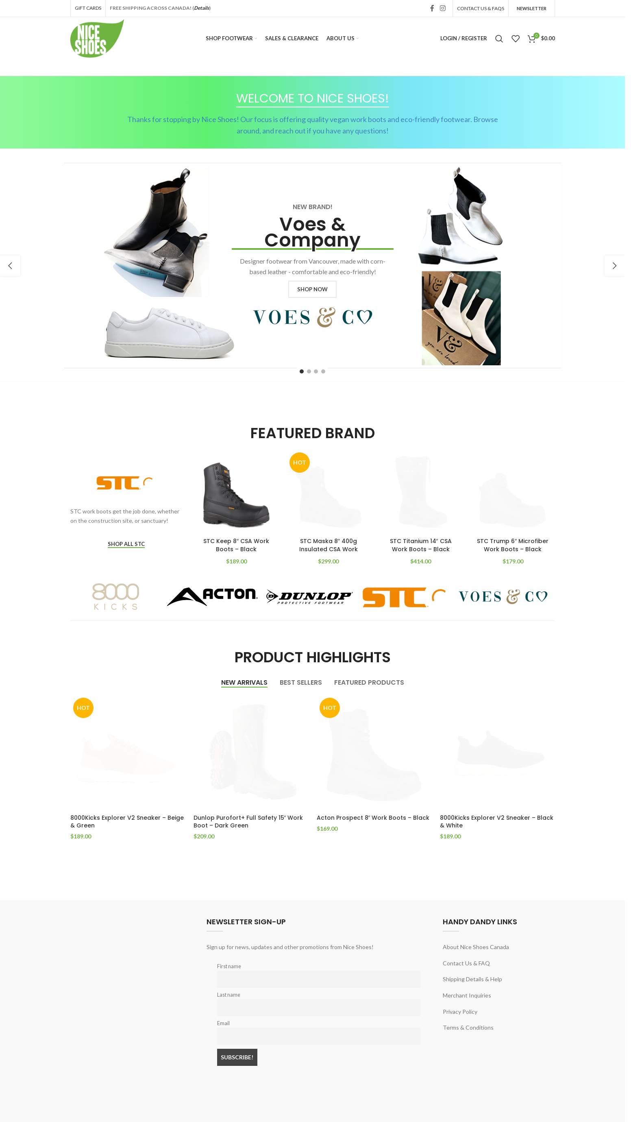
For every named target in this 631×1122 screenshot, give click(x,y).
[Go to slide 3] (316, 371)
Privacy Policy (460, 1011)
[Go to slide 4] (323, 371)
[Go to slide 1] (302, 371)
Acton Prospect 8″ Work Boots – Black (373, 818)
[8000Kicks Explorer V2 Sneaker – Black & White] (497, 752)
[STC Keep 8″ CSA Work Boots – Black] (236, 492)
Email (223, 1023)
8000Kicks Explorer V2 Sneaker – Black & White (496, 822)
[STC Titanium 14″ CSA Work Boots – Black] (421, 492)
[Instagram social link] (442, 8)
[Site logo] (97, 37)
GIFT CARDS (88, 8)
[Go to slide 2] (309, 371)
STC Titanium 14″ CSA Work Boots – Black (421, 545)
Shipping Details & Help (472, 979)
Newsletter (531, 8)
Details (201, 8)
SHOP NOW (312, 289)
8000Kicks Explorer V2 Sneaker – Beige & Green (127, 822)
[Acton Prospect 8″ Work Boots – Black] (374, 752)
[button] (10, 265)
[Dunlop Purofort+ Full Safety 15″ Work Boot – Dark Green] (251, 752)
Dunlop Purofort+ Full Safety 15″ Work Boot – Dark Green (248, 822)
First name (229, 966)
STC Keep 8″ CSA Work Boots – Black (236, 545)
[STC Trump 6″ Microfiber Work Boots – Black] (513, 492)
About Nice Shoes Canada (476, 946)
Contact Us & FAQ (466, 963)
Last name (228, 995)
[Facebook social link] (432, 8)
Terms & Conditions (468, 1027)
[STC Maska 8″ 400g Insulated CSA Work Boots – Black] (329, 492)
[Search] (499, 39)
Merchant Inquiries (467, 995)
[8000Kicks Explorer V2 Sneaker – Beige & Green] (127, 752)
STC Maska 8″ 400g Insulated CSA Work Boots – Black (328, 549)
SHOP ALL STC (126, 544)
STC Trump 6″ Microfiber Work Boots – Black (512, 545)
